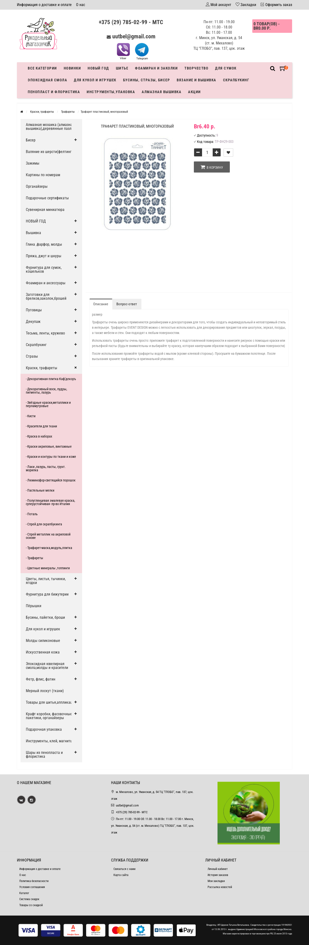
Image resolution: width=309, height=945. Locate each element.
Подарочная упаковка (44, 729)
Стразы (32, 356)
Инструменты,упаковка (111, 92)
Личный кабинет (218, 869)
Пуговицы (34, 310)
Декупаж (33, 321)
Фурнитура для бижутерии (47, 594)
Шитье (122, 68)
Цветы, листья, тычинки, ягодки (46, 581)
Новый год (98, 68)
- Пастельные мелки (40, 490)
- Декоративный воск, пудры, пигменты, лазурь (46, 390)
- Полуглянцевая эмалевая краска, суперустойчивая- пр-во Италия (50, 502)
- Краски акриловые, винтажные (49, 446)
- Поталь (32, 514)
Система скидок (29, 899)
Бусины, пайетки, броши (45, 617)
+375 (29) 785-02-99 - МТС (131, 22)
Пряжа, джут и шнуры (43, 256)
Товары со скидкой (31, 905)
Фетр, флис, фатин (40, 679)
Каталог (24, 893)
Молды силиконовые (43, 640)
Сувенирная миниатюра (45, 209)
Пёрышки (33, 606)
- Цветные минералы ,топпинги (48, 568)
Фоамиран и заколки (156, 68)
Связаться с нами (124, 869)
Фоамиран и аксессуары (45, 283)
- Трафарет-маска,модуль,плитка (49, 548)
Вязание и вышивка (196, 80)
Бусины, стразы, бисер (146, 80)
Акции (194, 92)
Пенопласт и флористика (54, 92)
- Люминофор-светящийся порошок (51, 480)
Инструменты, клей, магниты (49, 741)
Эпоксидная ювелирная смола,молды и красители (47, 665)
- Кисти (30, 416)
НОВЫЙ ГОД (36, 221)
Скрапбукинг (236, 80)
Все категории (42, 68)
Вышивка (33, 232)
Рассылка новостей (220, 887)
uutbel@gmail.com (133, 36)
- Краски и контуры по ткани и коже (51, 457)
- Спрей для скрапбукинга (44, 524)
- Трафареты (34, 558)
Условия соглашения (32, 887)
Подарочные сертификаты (47, 198)
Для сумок (226, 68)
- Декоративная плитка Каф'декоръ (51, 379)
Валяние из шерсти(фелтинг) (49, 151)
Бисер (30, 140)
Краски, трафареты (41, 368)
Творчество (196, 68)
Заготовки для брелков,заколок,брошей (46, 296)
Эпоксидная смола (47, 80)
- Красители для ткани (41, 426)
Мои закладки (216, 881)
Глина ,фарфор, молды (44, 244)
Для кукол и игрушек (95, 80)
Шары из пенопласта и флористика (44, 754)
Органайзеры (37, 186)
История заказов (218, 875)
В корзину (212, 167)
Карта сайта (120, 875)
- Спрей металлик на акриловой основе (48, 536)
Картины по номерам (43, 175)
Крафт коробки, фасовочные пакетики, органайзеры (49, 716)
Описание (100, 304)
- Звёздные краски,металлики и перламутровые (48, 404)
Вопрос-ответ (126, 304)
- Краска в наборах (39, 436)
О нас (80, 4)
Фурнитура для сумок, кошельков (44, 269)
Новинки (72, 68)
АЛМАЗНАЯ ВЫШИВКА (161, 92)
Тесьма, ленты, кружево (45, 333)
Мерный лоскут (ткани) (45, 690)
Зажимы (32, 163)
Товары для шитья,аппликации (51, 702)
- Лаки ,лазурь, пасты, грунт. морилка (46, 468)
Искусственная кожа (43, 652)
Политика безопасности (34, 881)
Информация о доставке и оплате (44, 4)
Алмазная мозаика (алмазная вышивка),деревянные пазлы (50, 126)
